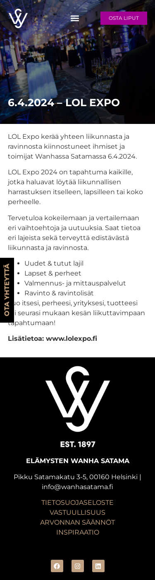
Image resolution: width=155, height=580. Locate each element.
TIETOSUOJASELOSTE (77, 502)
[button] (75, 18)
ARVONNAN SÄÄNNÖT (77, 522)
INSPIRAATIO (77, 532)
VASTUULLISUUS (77, 512)
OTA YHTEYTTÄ (7, 290)
